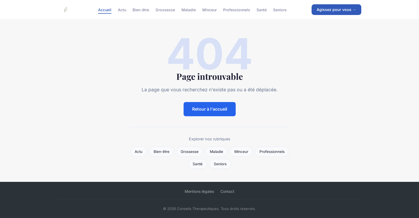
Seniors (280, 9)
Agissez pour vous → (336, 9)
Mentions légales (199, 191)
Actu (122, 9)
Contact (227, 191)
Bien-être (141, 9)
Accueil (104, 9)
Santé (262, 9)
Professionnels (236, 9)
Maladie (188, 9)
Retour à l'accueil (209, 109)
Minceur (209, 9)
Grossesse (165, 9)
